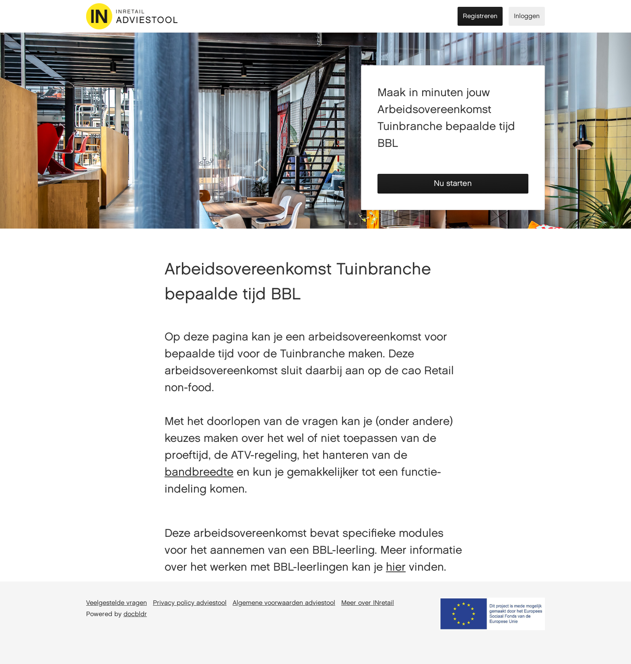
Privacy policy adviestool (190, 603)
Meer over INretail (367, 603)
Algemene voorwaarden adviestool (284, 603)
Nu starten (453, 183)
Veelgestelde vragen (116, 603)
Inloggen (527, 16)
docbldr (135, 614)
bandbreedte (199, 472)
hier (396, 567)
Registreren (480, 16)
